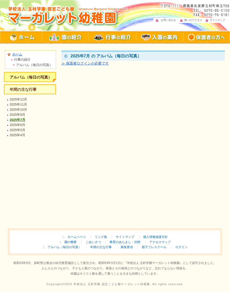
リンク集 (101, 237)
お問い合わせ (168, 20)
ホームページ (76, 237)
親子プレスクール (154, 247)
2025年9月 (17, 115)
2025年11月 (18, 104)
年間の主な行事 (23, 89)
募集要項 (127, 247)
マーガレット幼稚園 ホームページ (21, 37)
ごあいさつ (93, 242)
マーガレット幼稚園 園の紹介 (65, 37)
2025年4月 (17, 135)
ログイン (181, 247)
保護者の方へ (206, 37)
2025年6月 (17, 125)
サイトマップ (217, 20)
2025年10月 (18, 109)
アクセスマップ (160, 242)
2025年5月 (17, 130)
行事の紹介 (112, 37)
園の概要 (70, 242)
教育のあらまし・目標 (125, 242)
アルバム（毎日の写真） (31, 77)
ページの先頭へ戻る (203, 86)
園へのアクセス (193, 20)
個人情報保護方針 (155, 237)
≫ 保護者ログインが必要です (85, 63)
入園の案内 (159, 37)
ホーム (17, 54)
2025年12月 (18, 99)
